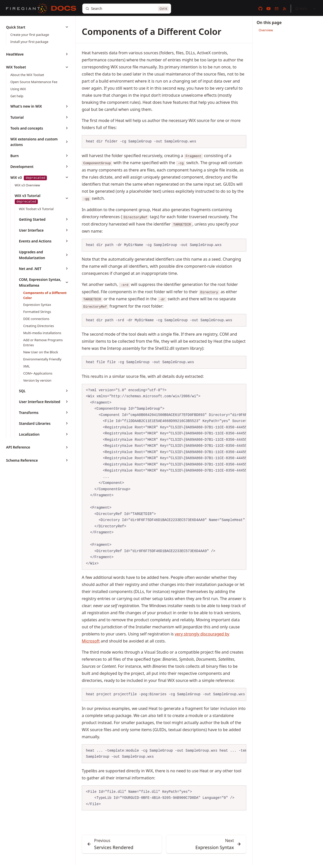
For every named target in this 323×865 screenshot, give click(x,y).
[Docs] (63, 9)
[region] (164, 477)
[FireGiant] (26, 9)
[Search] (126, 9)
